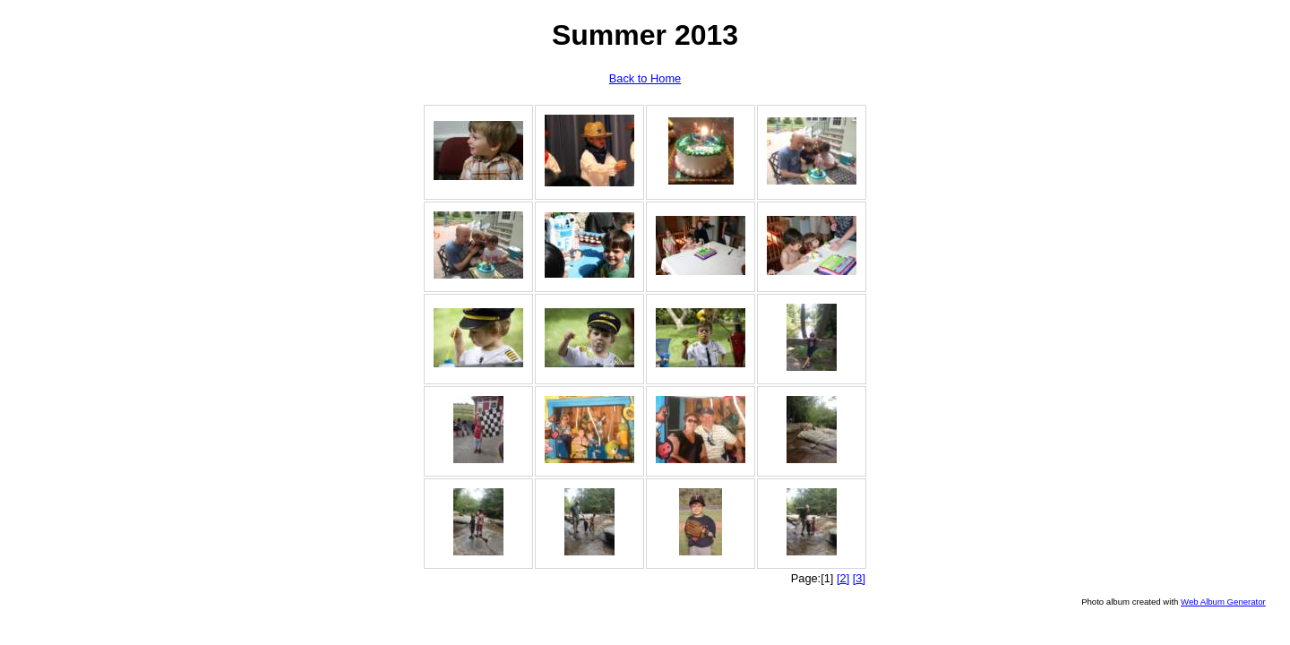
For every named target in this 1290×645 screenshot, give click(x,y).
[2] (843, 578)
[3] (859, 578)
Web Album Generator (1223, 601)
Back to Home (645, 78)
